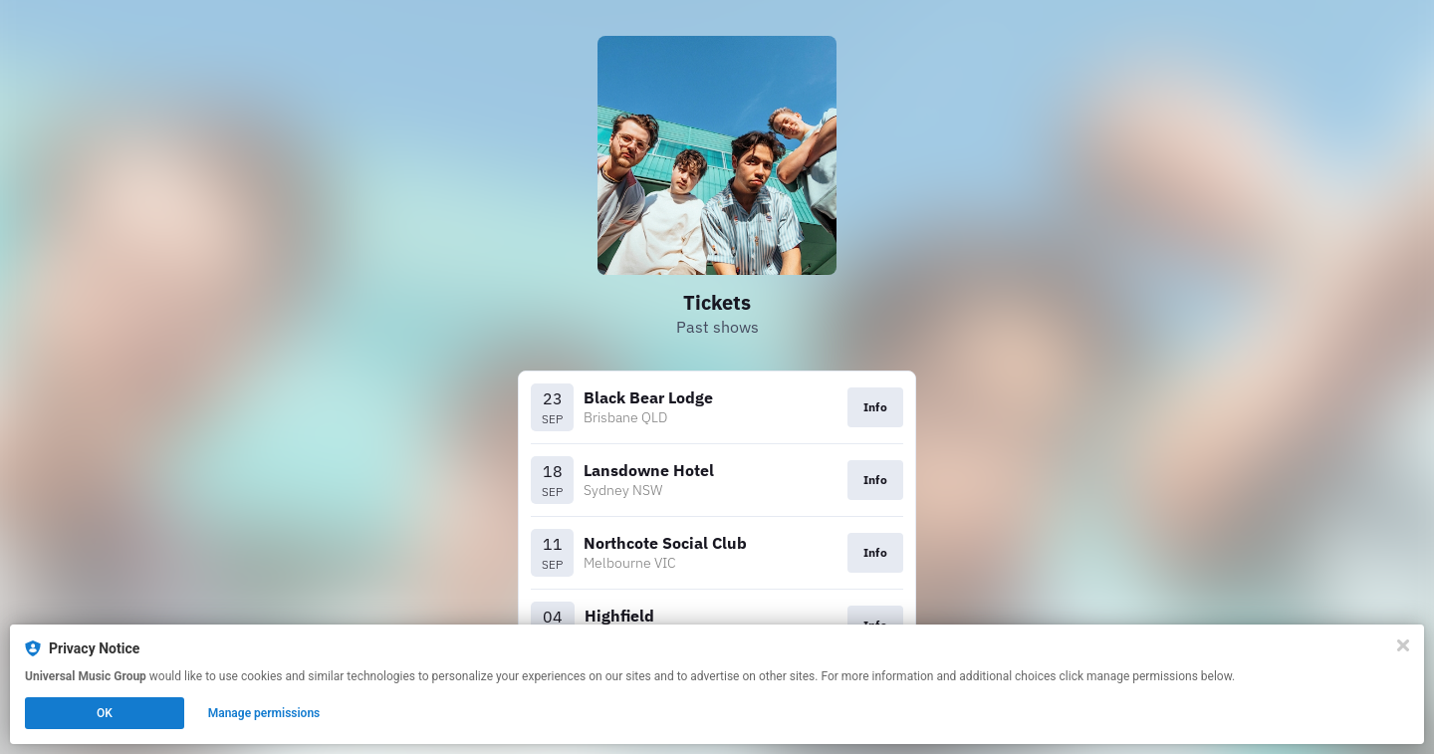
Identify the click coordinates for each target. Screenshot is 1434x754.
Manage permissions (264, 713)
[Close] (1403, 645)
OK (105, 713)
